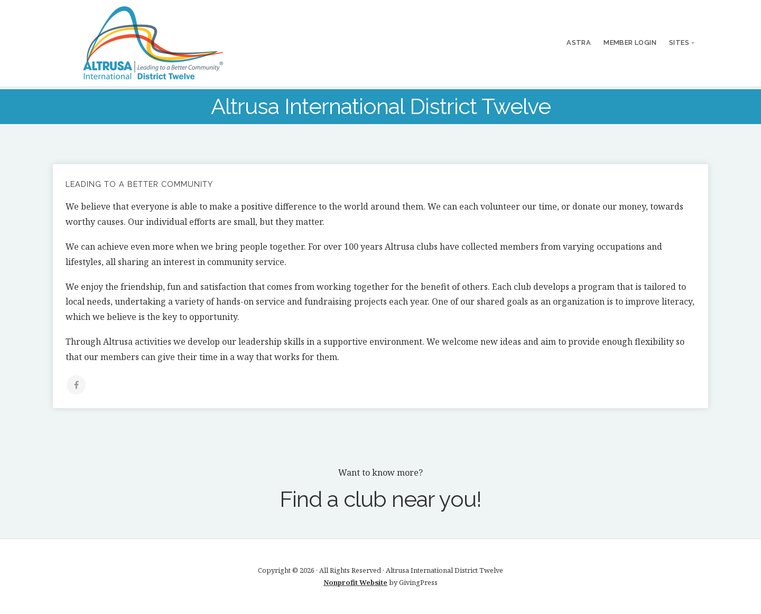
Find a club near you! (380, 499)
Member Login (630, 42)
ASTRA (579, 42)
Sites (679, 42)
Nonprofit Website (355, 582)
